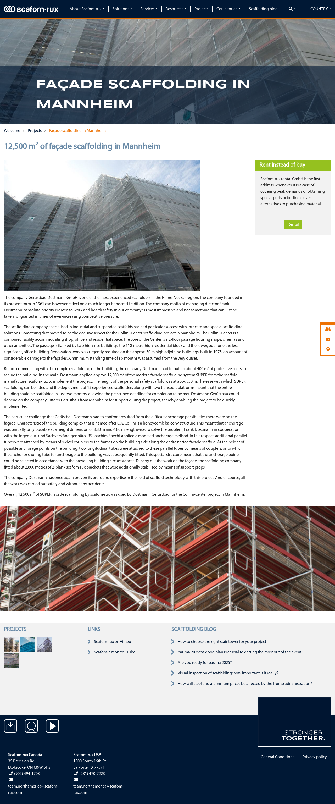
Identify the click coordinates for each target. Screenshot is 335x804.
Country (319, 9)
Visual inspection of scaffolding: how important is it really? (228, 673)
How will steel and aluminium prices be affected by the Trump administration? (245, 684)
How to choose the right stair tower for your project (222, 642)
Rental (293, 225)
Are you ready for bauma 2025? (205, 663)
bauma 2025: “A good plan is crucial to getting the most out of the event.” (240, 652)
